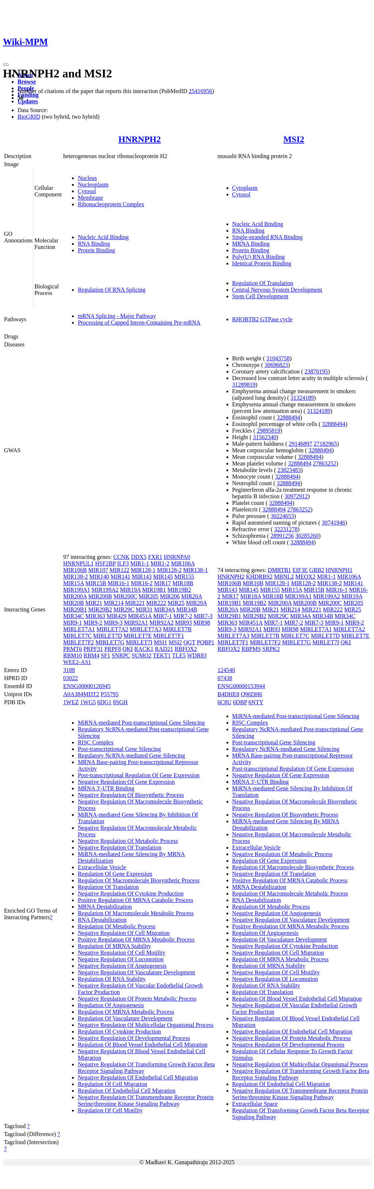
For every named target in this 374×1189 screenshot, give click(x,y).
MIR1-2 (159, 563)
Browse (27, 81)
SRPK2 (271, 649)
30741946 (333, 522)
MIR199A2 (105, 590)
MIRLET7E (137, 636)
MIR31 (144, 609)
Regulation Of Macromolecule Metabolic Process (136, 913)
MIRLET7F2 (78, 642)
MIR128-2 (169, 570)
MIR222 (156, 603)
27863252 (324, 463)
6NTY (255, 702)
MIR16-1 (119, 583)
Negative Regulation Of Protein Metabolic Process (137, 999)
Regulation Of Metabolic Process (117, 926)
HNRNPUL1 (78, 563)
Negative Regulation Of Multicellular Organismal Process (146, 1025)
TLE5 (179, 655)
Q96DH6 (251, 694)
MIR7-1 (162, 616)
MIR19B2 (179, 590)
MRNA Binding (251, 244)
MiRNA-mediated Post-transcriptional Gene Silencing (141, 723)
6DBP (240, 702)
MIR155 (184, 577)
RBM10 (72, 655)
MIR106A (183, 563)
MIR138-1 (195, 570)
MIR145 (163, 577)
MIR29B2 (100, 609)
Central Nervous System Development (277, 290)
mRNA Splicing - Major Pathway (117, 316)
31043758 (278, 358)
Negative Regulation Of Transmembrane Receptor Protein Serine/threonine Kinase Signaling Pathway (146, 1100)
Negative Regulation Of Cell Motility (121, 953)
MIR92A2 (161, 623)
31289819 (244, 384)
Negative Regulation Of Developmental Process (134, 1038)
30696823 (276, 365)
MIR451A (140, 616)
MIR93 (183, 623)
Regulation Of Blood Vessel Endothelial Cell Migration (142, 1045)
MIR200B (100, 596)
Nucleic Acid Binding (103, 237)
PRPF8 (112, 649)
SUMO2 (142, 655)
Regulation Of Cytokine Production (119, 1031)
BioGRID (29, 117)
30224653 (282, 516)
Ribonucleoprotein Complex (111, 204)
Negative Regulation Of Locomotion (121, 959)
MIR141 (120, 577)
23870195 (316, 371)
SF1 (105, 655)
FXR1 (155, 557)
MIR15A (73, 583)
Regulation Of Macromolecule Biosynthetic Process (138, 880)
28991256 (282, 536)
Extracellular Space (255, 1104)
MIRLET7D (107, 636)
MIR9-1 (72, 623)
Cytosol (87, 191)
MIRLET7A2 (112, 629)
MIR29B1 (75, 609)
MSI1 (160, 642)
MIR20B (73, 603)
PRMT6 (72, 649)
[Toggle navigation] (6, 65)
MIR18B (182, 583)
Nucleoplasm (93, 184)
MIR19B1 (154, 590)
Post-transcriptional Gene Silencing (119, 749)
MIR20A (191, 596)
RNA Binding (94, 244)
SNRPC (121, 655)
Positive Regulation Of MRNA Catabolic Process (135, 900)
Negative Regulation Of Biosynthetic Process (131, 795)
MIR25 (176, 603)
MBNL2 (284, 577)
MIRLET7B (177, 629)
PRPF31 (93, 649)
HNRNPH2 (139, 139)
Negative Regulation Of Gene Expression (126, 782)
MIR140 (99, 577)
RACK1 (143, 649)
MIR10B (253, 583)
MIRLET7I (139, 642)
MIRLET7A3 (145, 629)
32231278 (286, 529)
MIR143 (142, 577)
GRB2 (316, 570)
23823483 (289, 470)
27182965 (325, 444)
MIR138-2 (75, 577)
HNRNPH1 (339, 570)
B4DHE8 (229, 694)
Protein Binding (96, 250)
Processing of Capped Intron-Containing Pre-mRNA (139, 322)
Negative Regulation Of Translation (119, 847)
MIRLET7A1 (79, 629)
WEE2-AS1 (77, 662)
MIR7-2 (182, 616)
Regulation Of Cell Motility (110, 1110)
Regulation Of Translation (262, 283)
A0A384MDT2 (81, 694)
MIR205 (149, 596)
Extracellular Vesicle (102, 867)
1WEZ (71, 702)
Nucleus (87, 178)
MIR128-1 (143, 570)
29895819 (268, 430)
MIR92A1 (136, 623)
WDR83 (196, 655)
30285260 (306, 536)
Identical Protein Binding (261, 263)
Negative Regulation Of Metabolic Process (128, 841)
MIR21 (93, 603)
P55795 (110, 694)
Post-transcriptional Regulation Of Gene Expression (138, 775)
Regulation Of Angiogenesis (111, 1005)
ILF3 (123, 563)
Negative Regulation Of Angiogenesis (122, 966)
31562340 (264, 437)
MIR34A (164, 609)
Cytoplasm (244, 188)
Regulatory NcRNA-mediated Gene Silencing (131, 755)
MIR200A (75, 596)
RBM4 (91, 655)
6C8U (225, 702)
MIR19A (130, 590)
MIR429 (116, 616)
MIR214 (113, 603)
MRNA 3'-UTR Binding (106, 788)
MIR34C (73, 616)
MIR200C (125, 596)
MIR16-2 (142, 583)
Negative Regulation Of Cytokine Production (131, 893)
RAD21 (164, 649)
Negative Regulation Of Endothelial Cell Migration (138, 1077)
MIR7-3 (203, 616)
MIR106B (75, 570)
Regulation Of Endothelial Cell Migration (127, 1091)
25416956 (200, 91)
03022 (70, 678)
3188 (69, 670)
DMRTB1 (279, 570)
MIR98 (201, 623)
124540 (226, 670)
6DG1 (104, 702)
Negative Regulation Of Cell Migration (124, 933)
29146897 (300, 444)
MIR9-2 (92, 623)
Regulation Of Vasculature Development (125, 1018)
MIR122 (119, 570)
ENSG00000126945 (87, 686)
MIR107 (98, 570)
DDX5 (139, 557)
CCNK (121, 557)
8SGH (120, 702)
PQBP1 (205, 642)
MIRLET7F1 (168, 636)
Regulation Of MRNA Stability (114, 946)
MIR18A (250, 596)
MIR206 (170, 596)
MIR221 (135, 603)
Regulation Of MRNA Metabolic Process (126, 1012)
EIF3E (300, 570)
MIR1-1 (139, 563)
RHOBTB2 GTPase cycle (262, 319)
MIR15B (95, 583)
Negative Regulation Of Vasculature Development (136, 972)
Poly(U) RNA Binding (258, 257)
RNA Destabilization (102, 920)
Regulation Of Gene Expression (115, 874)
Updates (28, 101)
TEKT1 (162, 655)
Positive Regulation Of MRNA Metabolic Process (136, 939)
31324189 (302, 398)
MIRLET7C (77, 636)
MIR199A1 (76, 590)
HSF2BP (105, 563)
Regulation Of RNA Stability (112, 979)
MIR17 (162, 583)
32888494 (288, 417)
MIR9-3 (113, 623)
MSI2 (293, 139)
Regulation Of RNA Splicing (111, 290)
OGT (189, 642)
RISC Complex (96, 742)
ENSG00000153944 (241, 686)
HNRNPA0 (177, 557)
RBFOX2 (186, 649)
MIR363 (95, 616)
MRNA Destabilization (105, 907)
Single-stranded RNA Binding (267, 237)
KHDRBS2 (259, 577)
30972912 (296, 496)
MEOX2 (305, 577)
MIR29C (124, 609)
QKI (127, 649)
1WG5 (88, 702)
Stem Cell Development (260, 296)
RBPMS (251, 649)
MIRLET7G (109, 642)
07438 (225, 678)
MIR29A (196, 603)
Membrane (90, 198)
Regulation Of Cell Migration (112, 1084)
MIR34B (186, 609)
